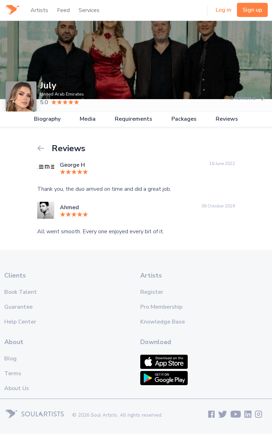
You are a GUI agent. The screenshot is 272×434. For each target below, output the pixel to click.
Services (89, 10)
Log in (223, 10)
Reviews (227, 119)
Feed (63, 10)
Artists (39, 10)
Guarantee (18, 306)
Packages (184, 119)
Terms (12, 373)
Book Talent (20, 292)
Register (151, 292)
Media (88, 119)
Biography (47, 119)
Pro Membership (161, 306)
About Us (16, 388)
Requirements (133, 119)
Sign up (252, 10)
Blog (10, 358)
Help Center (20, 321)
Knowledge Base (162, 321)
